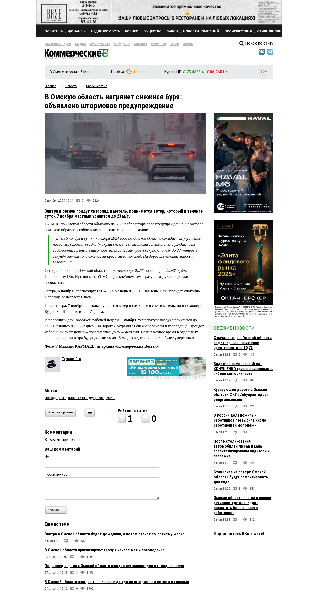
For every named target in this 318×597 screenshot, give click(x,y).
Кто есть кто (92, 44)
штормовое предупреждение (87, 399)
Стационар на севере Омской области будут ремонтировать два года (241, 479)
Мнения (128, 44)
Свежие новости (234, 330)
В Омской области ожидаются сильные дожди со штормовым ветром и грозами (117, 583)
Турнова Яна (71, 361)
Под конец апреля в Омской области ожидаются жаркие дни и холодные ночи (114, 567)
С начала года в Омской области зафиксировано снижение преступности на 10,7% (243, 344)
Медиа (75, 44)
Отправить (57, 511)
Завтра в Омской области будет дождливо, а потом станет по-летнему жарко (115, 535)
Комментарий (56, 477)
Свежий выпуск (56, 44)
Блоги (158, 44)
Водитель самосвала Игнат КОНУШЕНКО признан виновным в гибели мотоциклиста (243, 370)
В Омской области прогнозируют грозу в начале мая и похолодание (105, 551)
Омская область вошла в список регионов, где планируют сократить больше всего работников (242, 507)
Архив (170, 44)
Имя (48, 458)
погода (51, 399)
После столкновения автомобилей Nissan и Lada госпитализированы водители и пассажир (242, 450)
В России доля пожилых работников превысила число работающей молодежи (240, 422)
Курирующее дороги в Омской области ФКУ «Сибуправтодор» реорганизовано (241, 396)
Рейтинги (143, 44)
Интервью (112, 44)
